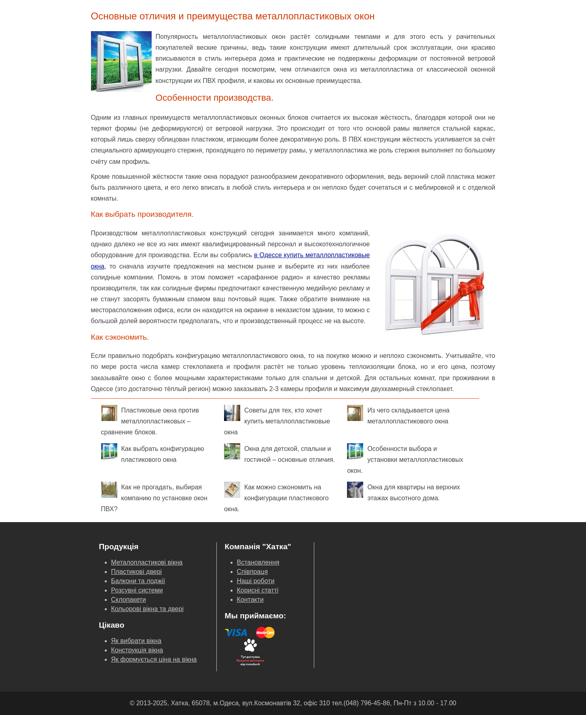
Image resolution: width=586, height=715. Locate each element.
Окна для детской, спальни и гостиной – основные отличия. (279, 453)
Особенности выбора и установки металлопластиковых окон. (405, 458)
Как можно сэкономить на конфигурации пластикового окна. (276, 497)
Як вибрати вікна (136, 640)
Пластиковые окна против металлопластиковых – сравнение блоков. (150, 420)
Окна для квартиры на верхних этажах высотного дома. (403, 491)
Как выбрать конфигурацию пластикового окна (152, 453)
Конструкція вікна (137, 650)
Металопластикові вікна (147, 562)
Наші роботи (256, 581)
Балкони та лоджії (138, 581)
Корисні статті (258, 590)
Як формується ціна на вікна (154, 659)
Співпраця (252, 571)
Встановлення (258, 562)
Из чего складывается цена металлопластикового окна (398, 415)
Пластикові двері (136, 571)
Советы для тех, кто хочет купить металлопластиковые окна (277, 420)
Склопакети (128, 599)
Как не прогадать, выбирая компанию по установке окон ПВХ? (154, 497)
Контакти (250, 599)
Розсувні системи (137, 590)
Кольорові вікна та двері (147, 608)
